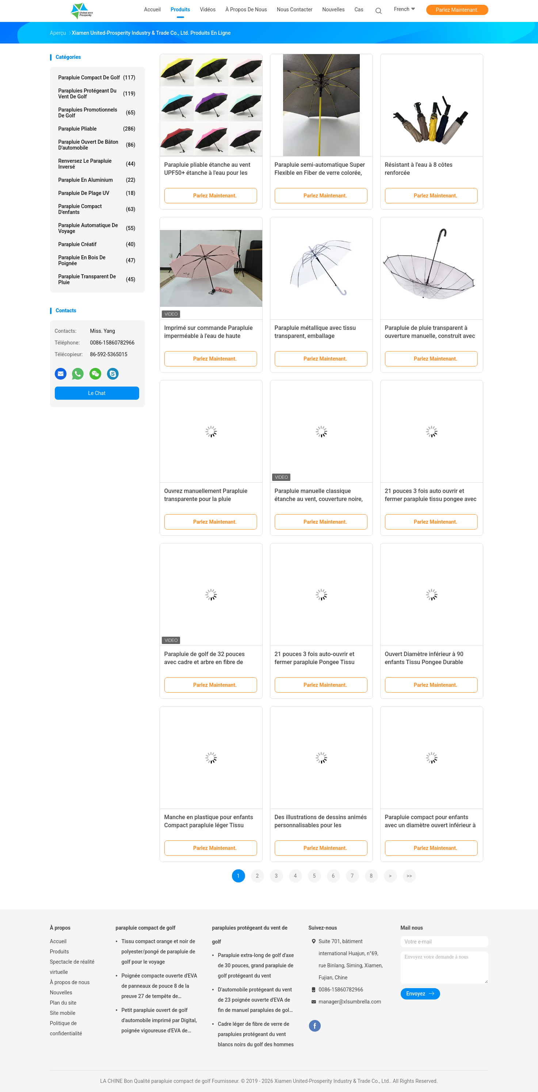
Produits (59, 951)
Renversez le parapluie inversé (97, 164)
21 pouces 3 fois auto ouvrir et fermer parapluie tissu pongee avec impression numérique (431, 499)
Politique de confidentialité (66, 1028)
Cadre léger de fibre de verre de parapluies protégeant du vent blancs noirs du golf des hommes (256, 1034)
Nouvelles (61, 992)
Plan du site (63, 1003)
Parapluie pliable (97, 128)
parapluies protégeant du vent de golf (97, 93)
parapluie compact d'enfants (97, 209)
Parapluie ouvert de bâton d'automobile (97, 145)
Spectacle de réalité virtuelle (72, 967)
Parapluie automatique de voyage (97, 228)
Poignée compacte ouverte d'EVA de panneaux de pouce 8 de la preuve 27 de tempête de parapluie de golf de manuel (159, 987)
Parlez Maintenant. (457, 10)
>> (409, 876)
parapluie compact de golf (97, 77)
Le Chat (96, 393)
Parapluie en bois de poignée (97, 260)
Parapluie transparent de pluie (97, 279)
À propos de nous (70, 982)
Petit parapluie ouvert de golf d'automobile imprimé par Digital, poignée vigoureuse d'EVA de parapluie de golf (159, 1021)
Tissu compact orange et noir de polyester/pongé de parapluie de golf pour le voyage (158, 951)
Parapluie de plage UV (97, 193)
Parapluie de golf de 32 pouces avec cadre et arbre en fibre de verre (204, 662)
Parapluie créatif (97, 244)
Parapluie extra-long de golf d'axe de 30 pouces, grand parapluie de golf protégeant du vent (256, 965)
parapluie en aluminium (97, 180)
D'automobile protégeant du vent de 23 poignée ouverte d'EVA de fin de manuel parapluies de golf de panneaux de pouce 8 (255, 1001)
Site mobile (63, 1013)
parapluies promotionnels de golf (97, 112)
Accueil (58, 941)
